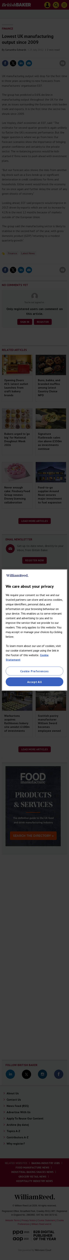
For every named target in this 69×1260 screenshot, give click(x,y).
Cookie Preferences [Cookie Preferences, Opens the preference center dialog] (34, 671)
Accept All (34, 682)
